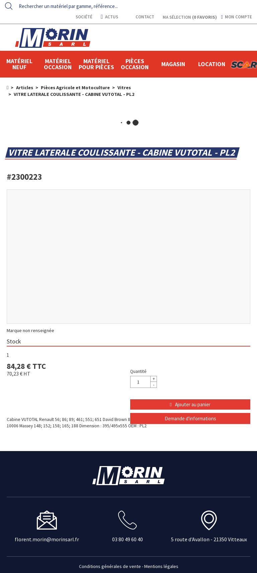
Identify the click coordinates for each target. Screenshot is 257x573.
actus (109, 17)
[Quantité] (143, 382)
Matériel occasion (58, 64)
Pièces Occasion (135, 64)
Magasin (173, 64)
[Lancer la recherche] (8, 6)
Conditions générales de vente (110, 566)
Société (83, 17)
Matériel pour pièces (96, 64)
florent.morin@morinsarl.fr (47, 539)
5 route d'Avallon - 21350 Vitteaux (209, 539)
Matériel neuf (19, 64)
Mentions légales (161, 566)
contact (144, 17)
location (211, 64)
